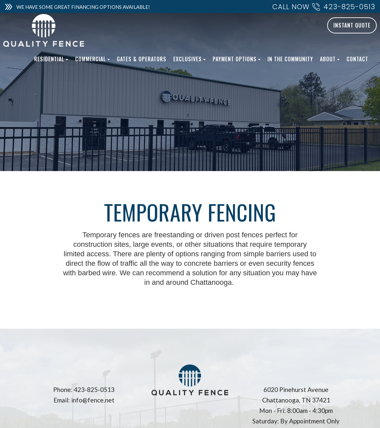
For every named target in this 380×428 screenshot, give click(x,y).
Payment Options (237, 59)
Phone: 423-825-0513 (84, 389)
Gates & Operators (141, 59)
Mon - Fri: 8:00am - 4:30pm (296, 410)
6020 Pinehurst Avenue (296, 389)
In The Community (290, 59)
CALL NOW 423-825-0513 (323, 7)
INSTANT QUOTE (351, 25)
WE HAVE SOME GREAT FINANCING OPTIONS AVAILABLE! (83, 7)
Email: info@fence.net (84, 400)
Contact (357, 59)
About (330, 59)
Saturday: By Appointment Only (296, 421)
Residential (51, 59)
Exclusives (189, 59)
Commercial (92, 59)
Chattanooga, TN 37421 (296, 400)
